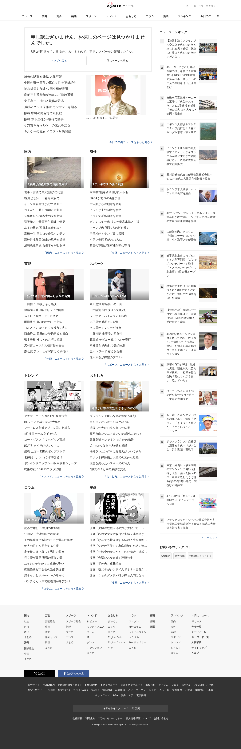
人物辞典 (196, 642)
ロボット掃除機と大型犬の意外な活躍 (114, 457)
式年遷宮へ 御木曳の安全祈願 (43, 215)
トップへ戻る (59, 60)
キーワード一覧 (200, 637)
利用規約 (90, 718)
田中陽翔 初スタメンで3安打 (108, 310)
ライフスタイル (137, 631)
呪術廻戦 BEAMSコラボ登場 (42, 469)
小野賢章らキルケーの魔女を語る (47, 125)
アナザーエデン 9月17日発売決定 (45, 416)
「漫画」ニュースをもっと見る (129, 582)
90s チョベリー (137, 642)
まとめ (28, 637)
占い (130, 690)
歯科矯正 (200, 690)
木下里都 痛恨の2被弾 (104, 321)
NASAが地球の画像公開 (105, 198)
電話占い (186, 684)
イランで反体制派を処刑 (105, 215)
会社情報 (77, 718)
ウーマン (141, 690)
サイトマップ (199, 647)
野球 (68, 626)
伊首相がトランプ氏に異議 (107, 233)
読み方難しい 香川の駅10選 (42, 528)
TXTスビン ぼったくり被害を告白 (46, 327)
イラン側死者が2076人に (106, 239)
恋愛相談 (120, 690)
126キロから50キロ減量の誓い (44, 563)
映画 (47, 626)
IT (88, 637)
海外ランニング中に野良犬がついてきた (115, 451)
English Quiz (115, 637)
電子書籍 (141, 695)
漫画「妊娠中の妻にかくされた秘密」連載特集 (119, 551)
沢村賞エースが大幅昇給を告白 (44, 345)
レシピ (152, 690)
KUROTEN (49, 684)
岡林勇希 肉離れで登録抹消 (107, 345)
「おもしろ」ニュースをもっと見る (126, 476)
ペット (111, 647)
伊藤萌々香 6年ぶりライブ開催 (44, 310)
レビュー (92, 621)
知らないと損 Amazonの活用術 (44, 575)
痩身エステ (127, 695)
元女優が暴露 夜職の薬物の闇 (43, 557)
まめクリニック (108, 684)
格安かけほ (64, 690)
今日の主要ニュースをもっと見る (130, 142)
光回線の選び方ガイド (70, 684)
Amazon (165, 555)
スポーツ (91, 16)
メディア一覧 (199, 631)
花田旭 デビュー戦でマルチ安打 (110, 339)
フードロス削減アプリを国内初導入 (47, 427)
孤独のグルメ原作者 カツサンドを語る (50, 107)
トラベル (134, 637)
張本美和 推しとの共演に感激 (43, 339)
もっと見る (209, 537)
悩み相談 (107, 690)
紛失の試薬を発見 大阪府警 (43, 76)
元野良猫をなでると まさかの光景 (112, 439)
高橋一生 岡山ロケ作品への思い (44, 233)
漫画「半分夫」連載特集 (105, 563)
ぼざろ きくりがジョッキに (42, 445)
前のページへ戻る (117, 60)
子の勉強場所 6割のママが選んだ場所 (48, 539)
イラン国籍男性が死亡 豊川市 (43, 204)
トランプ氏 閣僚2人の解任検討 (109, 227)
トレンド (111, 16)
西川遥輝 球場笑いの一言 (106, 304)
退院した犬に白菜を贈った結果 (110, 427)
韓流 (47, 642)
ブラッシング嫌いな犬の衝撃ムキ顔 (113, 416)
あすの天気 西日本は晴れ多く (43, 227)
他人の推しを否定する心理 (41, 545)
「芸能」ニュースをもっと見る (64, 358)
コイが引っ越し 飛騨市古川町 (43, 210)
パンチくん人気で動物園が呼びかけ (47, 581)
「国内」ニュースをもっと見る (64, 252)
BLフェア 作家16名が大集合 (42, 421)
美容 (210, 690)
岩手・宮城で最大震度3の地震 (43, 192)
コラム (150, 16)
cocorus (95, 690)
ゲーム (90, 631)
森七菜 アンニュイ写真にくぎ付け (46, 351)
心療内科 (150, 684)
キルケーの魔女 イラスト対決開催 (47, 131)
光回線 (51, 690)
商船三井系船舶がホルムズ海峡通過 (48, 94)
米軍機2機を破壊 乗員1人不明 (109, 192)
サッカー (71, 631)
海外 (59, 16)
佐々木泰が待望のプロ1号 (106, 357)
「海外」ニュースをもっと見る (129, 252)
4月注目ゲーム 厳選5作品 (40, 433)
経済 (26, 626)
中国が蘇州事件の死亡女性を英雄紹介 (50, 82)
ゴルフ (69, 637)
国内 (44, 16)
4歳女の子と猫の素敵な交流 (108, 469)
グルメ (90, 642)
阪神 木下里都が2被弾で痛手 (44, 119)
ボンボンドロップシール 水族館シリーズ (50, 463)
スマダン (134, 621)
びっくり (113, 621)
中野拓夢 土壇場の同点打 (106, 333)
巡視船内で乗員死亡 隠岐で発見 (44, 221)
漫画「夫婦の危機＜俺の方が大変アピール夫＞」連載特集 (119, 528)
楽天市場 (180, 555)
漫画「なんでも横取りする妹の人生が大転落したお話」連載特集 (119, 539)
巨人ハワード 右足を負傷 (106, 351)
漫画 (165, 16)
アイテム (163, 684)
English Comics (116, 642)
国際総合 (29, 648)
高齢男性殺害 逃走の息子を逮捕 (44, 239)
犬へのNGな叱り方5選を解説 (108, 445)
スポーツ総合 (73, 621)
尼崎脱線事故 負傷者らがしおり (44, 245)
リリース (197, 621)
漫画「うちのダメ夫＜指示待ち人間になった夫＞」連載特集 (119, 575)
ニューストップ (194, 6)
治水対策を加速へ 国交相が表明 (46, 88)
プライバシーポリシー (110, 718)
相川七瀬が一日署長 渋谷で (42, 198)
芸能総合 (50, 621)
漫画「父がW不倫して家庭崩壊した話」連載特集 (119, 545)
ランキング (184, 16)
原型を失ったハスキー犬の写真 (110, 463)
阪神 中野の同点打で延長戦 (43, 113)
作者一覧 (196, 626)
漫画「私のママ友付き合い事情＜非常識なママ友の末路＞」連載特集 (119, 534)
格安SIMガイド (36, 690)
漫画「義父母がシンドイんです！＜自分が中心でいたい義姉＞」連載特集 (119, 569)
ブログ (175, 684)
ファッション (94, 647)
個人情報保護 (133, 718)
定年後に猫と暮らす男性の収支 (44, 551)
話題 (152, 626)
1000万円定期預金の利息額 (41, 534)
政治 (26, 631)
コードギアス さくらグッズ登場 (44, 439)
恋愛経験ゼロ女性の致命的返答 (44, 569)
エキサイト (212, 6)
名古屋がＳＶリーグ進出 (105, 327)
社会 (26, 621)
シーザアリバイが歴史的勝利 (108, 316)
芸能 (74, 16)
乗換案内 (177, 690)
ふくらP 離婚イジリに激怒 (41, 316)
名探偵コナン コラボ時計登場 (43, 457)
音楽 (47, 631)
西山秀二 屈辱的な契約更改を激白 (46, 333)
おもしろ (131, 16)
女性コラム (135, 626)
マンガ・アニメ (95, 626)
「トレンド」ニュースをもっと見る (61, 476)
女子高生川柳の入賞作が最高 (44, 101)
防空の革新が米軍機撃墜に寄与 (110, 245)
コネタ (111, 626)
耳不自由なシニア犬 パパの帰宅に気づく (116, 433)
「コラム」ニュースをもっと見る (62, 588)
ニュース (27, 16)
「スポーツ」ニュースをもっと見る (126, 364)
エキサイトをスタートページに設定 (120, 708)
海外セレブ (51, 637)
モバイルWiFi (80, 690)
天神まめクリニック (132, 684)
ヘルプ (195, 652)
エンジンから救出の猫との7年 (109, 421)
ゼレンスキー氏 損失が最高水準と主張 (114, 221)
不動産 (188, 690)
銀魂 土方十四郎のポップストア (44, 451)
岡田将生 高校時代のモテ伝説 (43, 321)
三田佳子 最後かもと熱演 (40, 304)
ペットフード (102, 695)
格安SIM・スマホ (204, 684)
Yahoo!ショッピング (200, 555)
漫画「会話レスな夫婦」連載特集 (111, 557)
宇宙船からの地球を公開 (105, 204)
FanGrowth (91, 684)
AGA (115, 695)
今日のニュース (209, 16)
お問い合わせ (161, 718)
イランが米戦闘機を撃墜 (105, 210)
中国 (26, 653)
